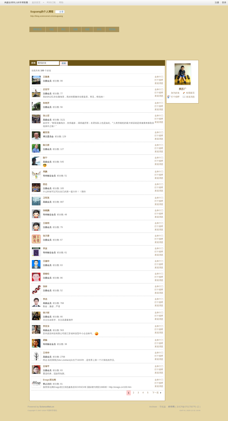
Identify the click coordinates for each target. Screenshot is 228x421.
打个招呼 (159, 80)
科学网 (171, 406)
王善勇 (46, 77)
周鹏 (45, 171)
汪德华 (46, 261)
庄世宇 (46, 89)
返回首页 (36, 2)
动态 (51, 29)
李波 (45, 248)
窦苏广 (182, 89)
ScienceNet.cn (47, 406)
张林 (45, 286)
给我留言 (190, 93)
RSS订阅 (51, 2)
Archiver (153, 406)
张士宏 (46, 115)
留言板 (112, 29)
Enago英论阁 (49, 380)
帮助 (61, 2)
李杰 (45, 299)
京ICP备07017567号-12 (188, 406)
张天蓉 (46, 236)
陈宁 (45, 157)
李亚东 (46, 326)
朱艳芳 (46, 103)
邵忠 (45, 184)
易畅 (45, 340)
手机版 (162, 406)
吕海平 (46, 366)
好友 (99, 29)
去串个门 (159, 77)
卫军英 (46, 198)
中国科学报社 (51, 410)
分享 (61, 12)
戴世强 (46, 132)
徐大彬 (46, 312)
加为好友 (175, 93)
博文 (63, 29)
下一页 (155, 392)
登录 (224, 2)
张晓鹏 (46, 210)
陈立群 (46, 145)
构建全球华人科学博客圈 (16, 2)
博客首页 (37, 29)
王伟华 (46, 352)
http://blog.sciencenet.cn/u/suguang (46, 16)
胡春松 (46, 274)
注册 (217, 2)
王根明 (46, 223)
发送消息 (159, 83)
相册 (87, 29)
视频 (75, 29)
